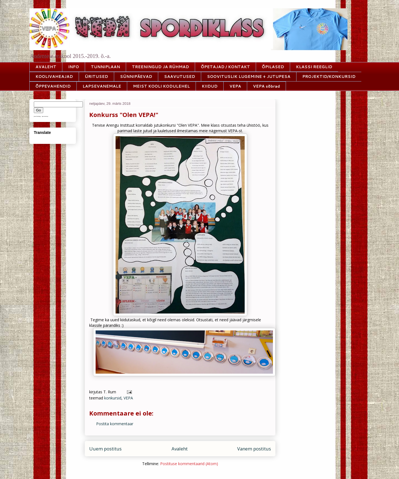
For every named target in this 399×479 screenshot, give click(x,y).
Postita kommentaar (114, 423)
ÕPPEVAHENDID (53, 86)
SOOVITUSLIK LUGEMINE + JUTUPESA (248, 76)
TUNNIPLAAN (105, 67)
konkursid (112, 398)
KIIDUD (210, 86)
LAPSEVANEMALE (102, 86)
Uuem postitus (105, 448)
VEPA (235, 86)
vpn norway (45, 116)
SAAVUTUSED (179, 76)
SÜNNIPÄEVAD (136, 76)
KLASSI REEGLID (314, 67)
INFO (73, 67)
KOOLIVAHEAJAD (54, 76)
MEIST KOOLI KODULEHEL (161, 86)
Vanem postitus (254, 448)
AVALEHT (45, 67)
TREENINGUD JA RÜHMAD (160, 67)
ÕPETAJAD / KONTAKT (225, 67)
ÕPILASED (273, 67)
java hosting (37, 116)
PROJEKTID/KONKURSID (328, 76)
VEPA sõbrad (266, 86)
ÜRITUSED (96, 76)
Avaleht (180, 448)
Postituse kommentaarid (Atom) (189, 463)
